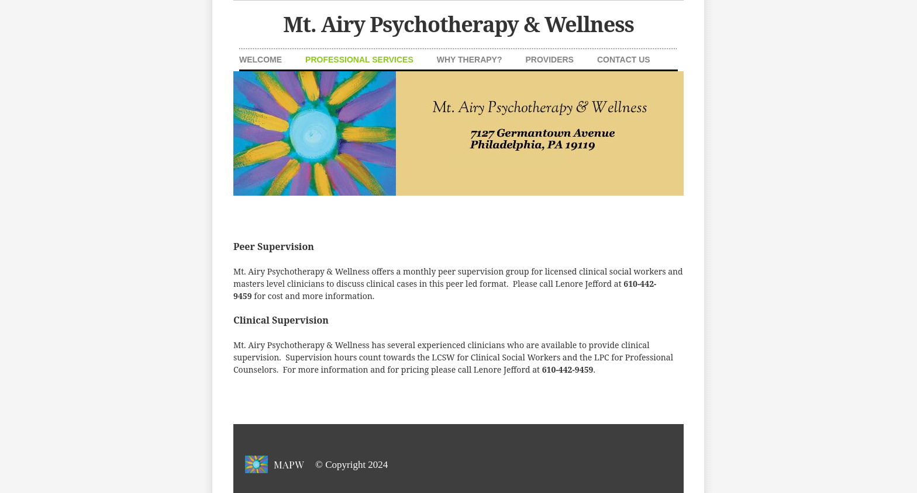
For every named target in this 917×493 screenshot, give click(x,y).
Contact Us (623, 59)
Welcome (260, 59)
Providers (550, 59)
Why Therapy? (469, 59)
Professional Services (359, 59)
